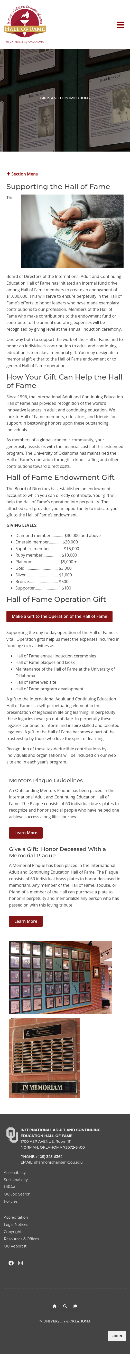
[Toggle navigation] (121, 24)
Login (117, 1336)
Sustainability (16, 1179)
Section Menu (22, 173)
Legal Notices (16, 1224)
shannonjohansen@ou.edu (58, 1162)
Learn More (25, 833)
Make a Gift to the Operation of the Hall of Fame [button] (59, 616)
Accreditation (16, 1217)
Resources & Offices (21, 1239)
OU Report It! (15, 1246)
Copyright (13, 1231)
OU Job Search (17, 1194)
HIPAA (9, 1187)
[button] (65, 173)
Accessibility (15, 1172)
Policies (10, 1201)
